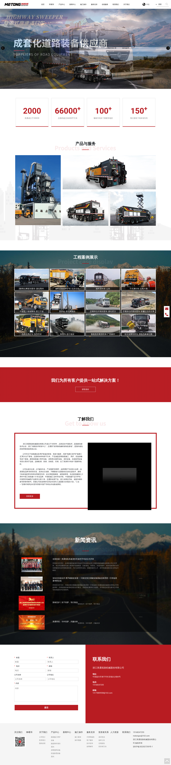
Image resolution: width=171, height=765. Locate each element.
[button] (3, 48)
